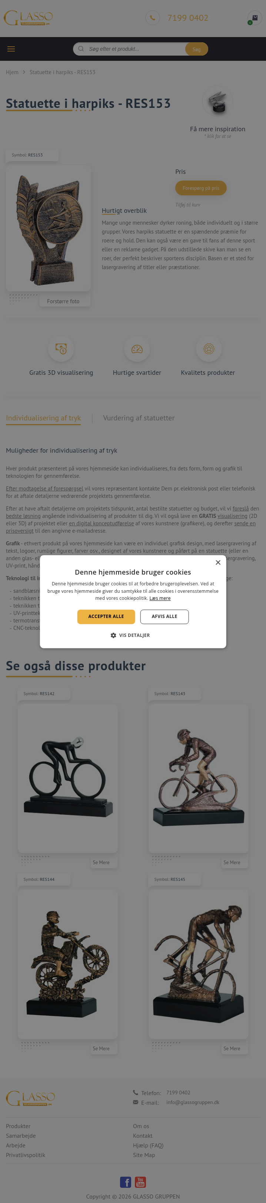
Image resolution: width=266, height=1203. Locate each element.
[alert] (133, 601)
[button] (133, 635)
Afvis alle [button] (164, 617)
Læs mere (159, 598)
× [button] (217, 563)
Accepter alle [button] (106, 617)
